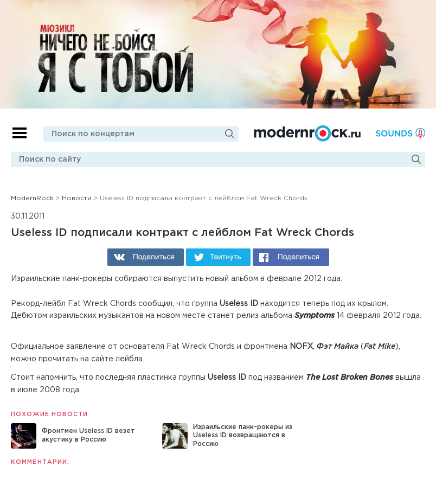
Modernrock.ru (307, 133)
